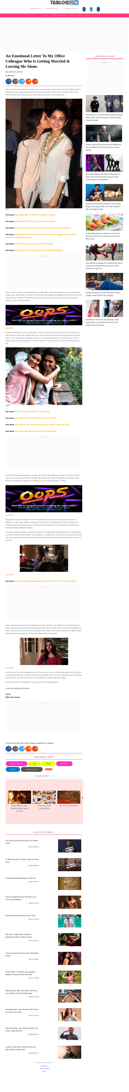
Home (44, 1071)
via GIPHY (10, 328)
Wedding (48, 763)
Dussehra (12, 769)
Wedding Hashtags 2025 (16, 763)
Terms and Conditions (44, 1068)
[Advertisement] (64, 36)
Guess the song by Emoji (32, 769)
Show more (48, 769)
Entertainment (59, 15)
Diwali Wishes (64, 763)
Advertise (52, 8)
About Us (35, 8)
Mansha (11, 75)
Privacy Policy (44, 1065)
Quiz (46, 15)
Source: (8, 209)
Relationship (75, 15)
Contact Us (70, 8)
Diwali (34, 763)
